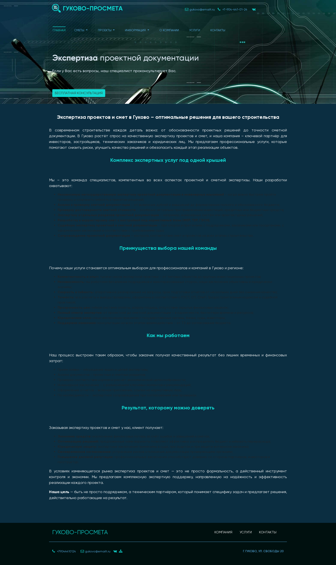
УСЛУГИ (246, 532)
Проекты (105, 30)
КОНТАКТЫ (267, 532)
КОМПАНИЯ (223, 532)
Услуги (194, 30)
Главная (59, 30)
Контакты (217, 30)
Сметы (79, 30)
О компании (169, 30)
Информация (136, 30)
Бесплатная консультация (79, 93)
